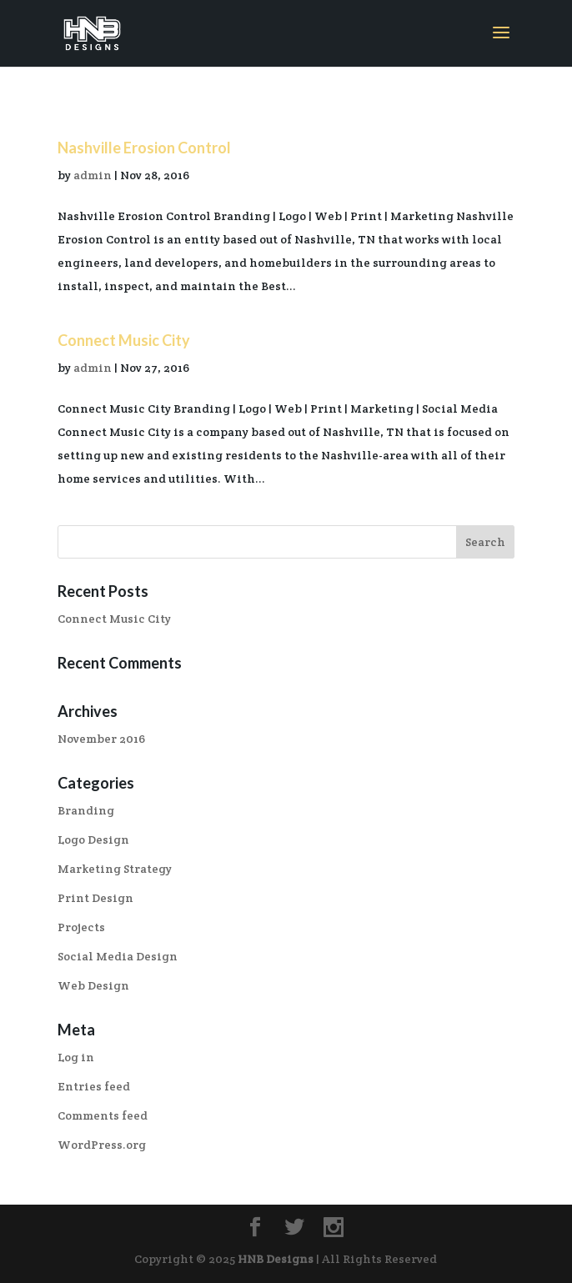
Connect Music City (124, 340)
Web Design (93, 985)
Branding (86, 810)
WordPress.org (102, 1144)
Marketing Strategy (115, 868)
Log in (76, 1057)
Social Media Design (118, 956)
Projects (81, 927)
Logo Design (93, 839)
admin (92, 175)
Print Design (95, 897)
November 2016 (101, 738)
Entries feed (94, 1086)
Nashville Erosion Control (144, 147)
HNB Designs (276, 1258)
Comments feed (103, 1115)
